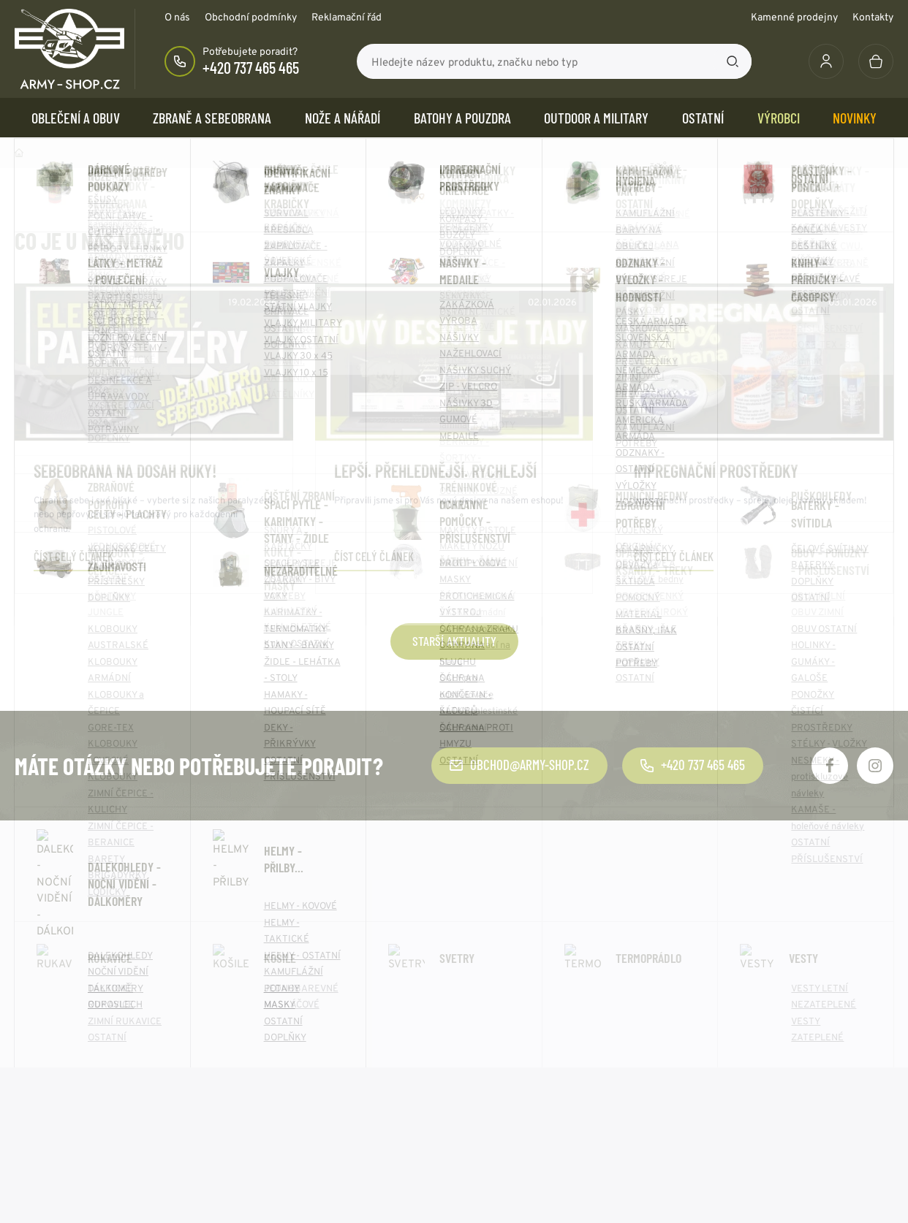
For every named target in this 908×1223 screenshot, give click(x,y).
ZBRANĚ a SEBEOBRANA (212, 117)
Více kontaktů (726, 1113)
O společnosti (274, 1025)
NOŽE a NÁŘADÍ (342, 117)
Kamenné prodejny (794, 17)
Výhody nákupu (51, 1091)
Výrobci (778, 117)
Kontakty (872, 17)
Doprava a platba (56, 1069)
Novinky (855, 117)
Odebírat (812, 893)
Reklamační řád (346, 17)
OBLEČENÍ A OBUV (75, 117)
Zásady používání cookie (526, 1047)
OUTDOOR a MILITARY (596, 117)
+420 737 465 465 (251, 67)
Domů (19, 152)
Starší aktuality (454, 641)
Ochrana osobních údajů (524, 1025)
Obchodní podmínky (251, 17)
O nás (177, 17)
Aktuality (263, 1047)
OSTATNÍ (703, 117)
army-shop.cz (138, 1195)
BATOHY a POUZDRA (462, 117)
